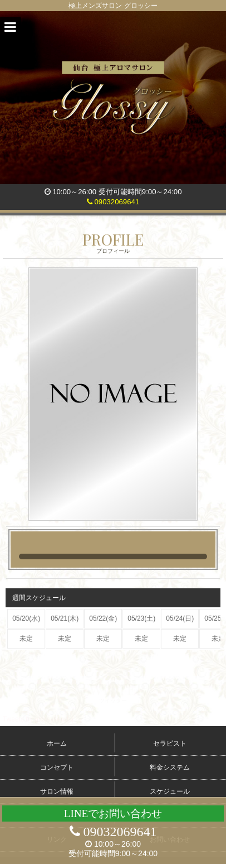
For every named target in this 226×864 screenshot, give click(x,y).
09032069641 (113, 202)
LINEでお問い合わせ (113, 813)
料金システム (170, 767)
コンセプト (56, 767)
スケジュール (170, 791)
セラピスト (169, 743)
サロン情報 (56, 791)
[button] (10, 27)
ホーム (57, 743)
